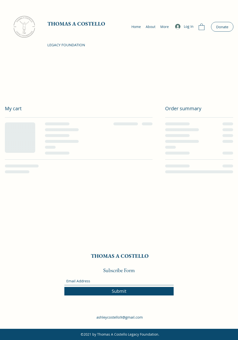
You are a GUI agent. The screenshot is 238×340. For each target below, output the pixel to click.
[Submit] (119, 291)
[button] (201, 26)
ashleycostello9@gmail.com (119, 317)
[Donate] (222, 27)
